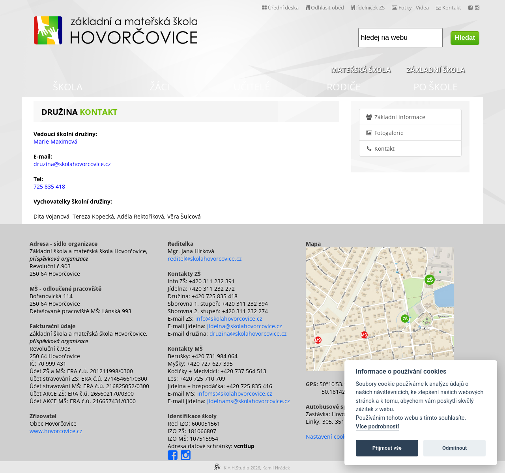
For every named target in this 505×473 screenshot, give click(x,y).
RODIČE (344, 86)
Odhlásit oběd (325, 7)
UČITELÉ (252, 86)
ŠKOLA (67, 86)
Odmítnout (454, 448)
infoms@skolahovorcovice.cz (234, 393)
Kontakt (448, 7)
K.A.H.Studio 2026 (242, 468)
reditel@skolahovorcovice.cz (205, 258)
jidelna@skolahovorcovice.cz (244, 326)
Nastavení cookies (329, 436)
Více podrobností (377, 426)
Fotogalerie (384, 132)
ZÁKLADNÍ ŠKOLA (435, 69)
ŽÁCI (160, 86)
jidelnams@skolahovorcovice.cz (248, 401)
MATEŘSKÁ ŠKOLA (361, 69)
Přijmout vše (387, 448)
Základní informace (395, 117)
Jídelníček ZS (368, 7)
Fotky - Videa (410, 7)
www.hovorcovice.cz (56, 431)
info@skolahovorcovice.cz (228, 318)
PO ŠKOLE (435, 86)
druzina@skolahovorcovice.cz (248, 333)
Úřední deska (280, 7)
